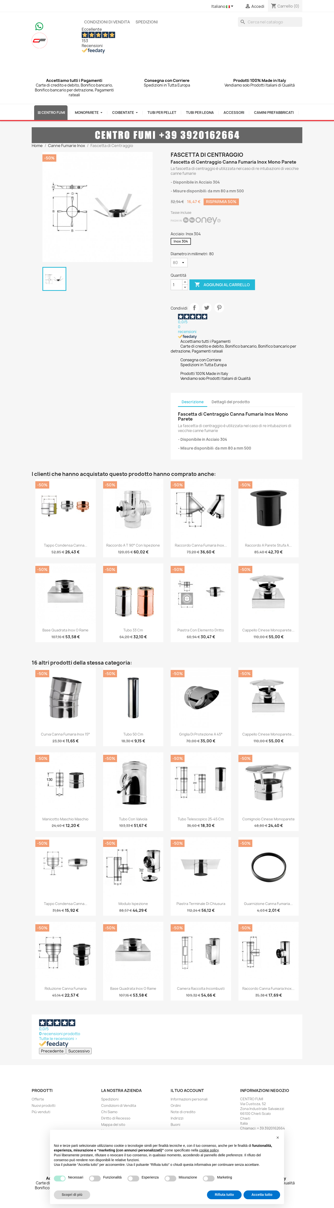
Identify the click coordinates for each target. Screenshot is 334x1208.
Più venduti (41, 1112)
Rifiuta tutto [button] (224, 1195)
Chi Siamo (109, 1112)
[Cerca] (270, 22)
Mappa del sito (113, 1124)
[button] (278, 1137)
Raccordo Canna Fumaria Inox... (201, 545)
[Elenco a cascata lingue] (223, 7)
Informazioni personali (189, 1099)
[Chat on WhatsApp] (39, 26)
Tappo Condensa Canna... (65, 545)
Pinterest (219, 308)
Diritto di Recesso (115, 1118)
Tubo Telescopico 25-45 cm (201, 819)
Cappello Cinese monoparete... (268, 630)
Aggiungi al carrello (222, 285)
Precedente (52, 1051)
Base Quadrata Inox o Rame (65, 630)
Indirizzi (177, 1118)
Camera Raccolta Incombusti (201, 988)
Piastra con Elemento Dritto (200, 630)
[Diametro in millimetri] (179, 262)
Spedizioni (147, 22)
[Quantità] (176, 284)
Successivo (79, 1051)
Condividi (194, 308)
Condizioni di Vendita (107, 22)
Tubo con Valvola (133, 819)
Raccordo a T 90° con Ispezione (133, 545)
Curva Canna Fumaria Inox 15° (65, 734)
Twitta (207, 308)
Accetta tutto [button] (261, 1195)
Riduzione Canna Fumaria (66, 988)
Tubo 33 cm (133, 630)
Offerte (38, 1099)
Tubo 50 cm (133, 734)
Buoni (175, 1124)
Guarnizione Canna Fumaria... (268, 903)
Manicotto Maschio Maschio (65, 819)
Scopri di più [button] (72, 1195)
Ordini (176, 1105)
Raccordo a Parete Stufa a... (268, 545)
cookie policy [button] (208, 1150)
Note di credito (183, 1112)
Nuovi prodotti (43, 1105)
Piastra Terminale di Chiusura (201, 903)
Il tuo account (187, 1090)
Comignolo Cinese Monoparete (268, 819)
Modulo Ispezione (133, 903)
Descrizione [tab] (193, 401)
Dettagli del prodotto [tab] (231, 401)
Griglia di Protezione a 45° (201, 734)
